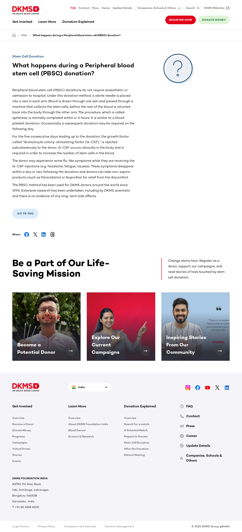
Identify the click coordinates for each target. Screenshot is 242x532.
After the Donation (136, 448)
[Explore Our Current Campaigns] (145, 351)
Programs (18, 436)
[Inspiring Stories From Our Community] (220, 351)
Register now (180, 19)
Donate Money (21, 430)
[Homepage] (14, 35)
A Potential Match (136, 430)
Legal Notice (20, 526)
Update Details (122, 7)
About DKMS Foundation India (88, 424)
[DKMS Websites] (216, 8)
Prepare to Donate (136, 436)
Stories (17, 454)
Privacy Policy (46, 526)
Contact (84, 7)
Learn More (47, 22)
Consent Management (119, 526)
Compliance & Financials (80, 526)
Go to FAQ (25, 213)
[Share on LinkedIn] (43, 234)
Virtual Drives (21, 448)
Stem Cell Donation (136, 442)
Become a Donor (23, 424)
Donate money (214, 19)
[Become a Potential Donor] (71, 351)
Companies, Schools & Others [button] (159, 8)
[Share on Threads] (52, 234)
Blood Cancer (77, 430)
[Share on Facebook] (26, 234)
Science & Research (81, 436)
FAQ (73, 7)
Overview (18, 417)
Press (95, 7)
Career (106, 7)
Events (16, 461)
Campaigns (19, 442)
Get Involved (22, 22)
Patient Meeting (134, 454)
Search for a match (136, 424)
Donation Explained (78, 22)
